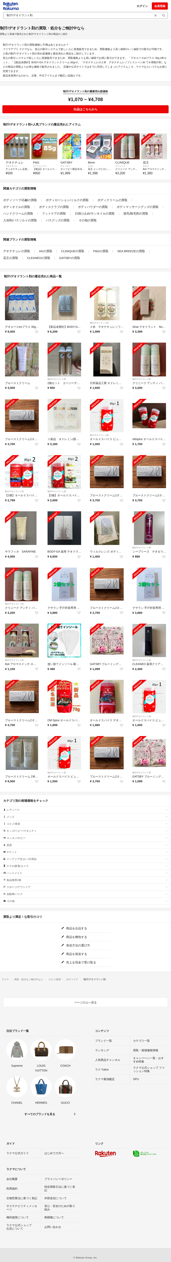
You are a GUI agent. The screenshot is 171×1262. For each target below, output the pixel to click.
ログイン (142, 6)
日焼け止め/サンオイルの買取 (95, 213)
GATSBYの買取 (69, 258)
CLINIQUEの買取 (72, 251)
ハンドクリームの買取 (18, 213)
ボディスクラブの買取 (54, 207)
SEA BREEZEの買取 (131, 251)
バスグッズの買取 (58, 220)
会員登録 (159, 6)
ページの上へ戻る (85, 1002)
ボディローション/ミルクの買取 (67, 200)
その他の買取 (88, 220)
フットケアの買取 (54, 213)
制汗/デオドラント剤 (99, 323)
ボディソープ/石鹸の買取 (20, 200)
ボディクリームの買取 (112, 200)
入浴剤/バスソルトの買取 (20, 220)
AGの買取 (45, 251)
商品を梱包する (74, 937)
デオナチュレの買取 (16, 251)
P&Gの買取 (100, 251)
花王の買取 (10, 258)
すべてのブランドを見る (39, 1114)
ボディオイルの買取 (16, 207)
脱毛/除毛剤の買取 (135, 213)
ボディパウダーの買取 (93, 207)
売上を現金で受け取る (78, 962)
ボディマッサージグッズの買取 (138, 207)
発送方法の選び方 (75, 945)
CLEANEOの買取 (38, 258)
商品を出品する (74, 928)
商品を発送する (74, 954)
